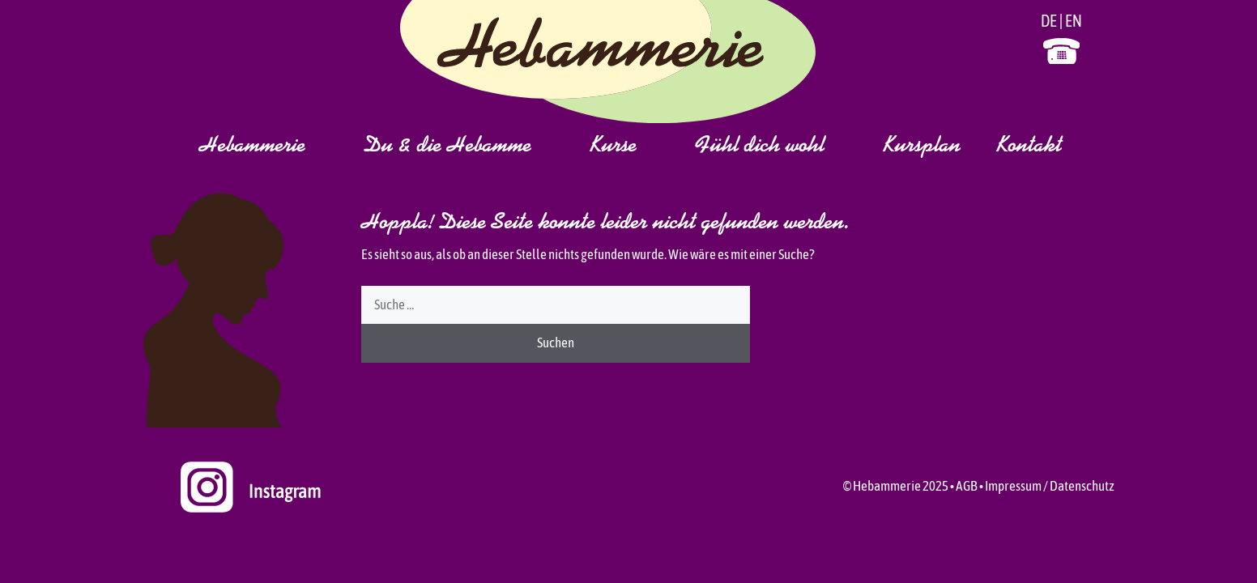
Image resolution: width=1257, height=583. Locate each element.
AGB (967, 486)
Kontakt (1029, 146)
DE (1049, 20)
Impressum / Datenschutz (1049, 486)
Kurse (632, 146)
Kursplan (922, 146)
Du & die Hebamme (467, 146)
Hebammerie (271, 146)
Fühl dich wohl (779, 146)
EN (1073, 20)
